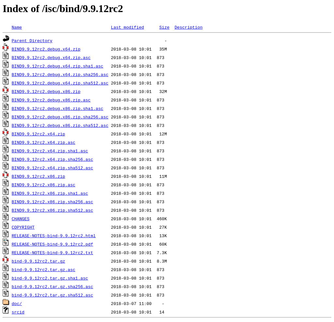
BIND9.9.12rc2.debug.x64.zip (46, 49)
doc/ (17, 303)
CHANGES (21, 219)
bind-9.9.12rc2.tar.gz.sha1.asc (50, 278)
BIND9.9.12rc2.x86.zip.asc (43, 185)
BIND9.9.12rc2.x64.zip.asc (43, 142)
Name (17, 27)
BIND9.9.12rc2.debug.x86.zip (46, 91)
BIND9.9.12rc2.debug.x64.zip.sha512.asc (60, 83)
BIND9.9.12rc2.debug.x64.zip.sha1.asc (57, 66)
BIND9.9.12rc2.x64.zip (38, 134)
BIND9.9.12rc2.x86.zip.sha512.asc (52, 210)
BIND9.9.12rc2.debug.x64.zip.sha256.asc (60, 74)
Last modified (127, 27)
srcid (18, 312)
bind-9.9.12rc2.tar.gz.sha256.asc (52, 286)
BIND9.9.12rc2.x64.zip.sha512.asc (52, 168)
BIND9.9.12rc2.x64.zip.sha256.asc (52, 159)
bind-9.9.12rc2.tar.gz (38, 261)
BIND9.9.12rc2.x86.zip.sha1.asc (50, 193)
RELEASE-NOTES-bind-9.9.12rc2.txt (52, 252)
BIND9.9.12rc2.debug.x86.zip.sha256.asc (60, 117)
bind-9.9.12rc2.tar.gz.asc (43, 269)
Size (164, 27)
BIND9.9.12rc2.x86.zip (38, 176)
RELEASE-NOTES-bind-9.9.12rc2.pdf (52, 244)
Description (189, 27)
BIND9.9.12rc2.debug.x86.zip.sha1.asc (57, 108)
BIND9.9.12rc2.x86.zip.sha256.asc (52, 202)
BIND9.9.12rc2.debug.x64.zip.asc (51, 57)
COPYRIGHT (23, 227)
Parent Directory (32, 40)
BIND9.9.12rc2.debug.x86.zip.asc (51, 100)
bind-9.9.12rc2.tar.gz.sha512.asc (52, 295)
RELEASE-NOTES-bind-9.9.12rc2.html (54, 235)
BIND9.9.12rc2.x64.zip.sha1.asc (50, 151)
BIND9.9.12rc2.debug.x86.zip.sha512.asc (60, 125)
